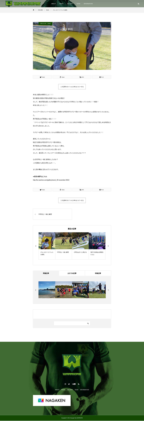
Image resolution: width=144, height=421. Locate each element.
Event (49, 23)
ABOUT (53, 3)
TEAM (78, 3)
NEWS (61, 3)
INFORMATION (88, 3)
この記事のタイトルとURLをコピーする (72, 86)
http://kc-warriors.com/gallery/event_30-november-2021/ (51, 180)
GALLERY (70, 3)
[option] (47, 245)
